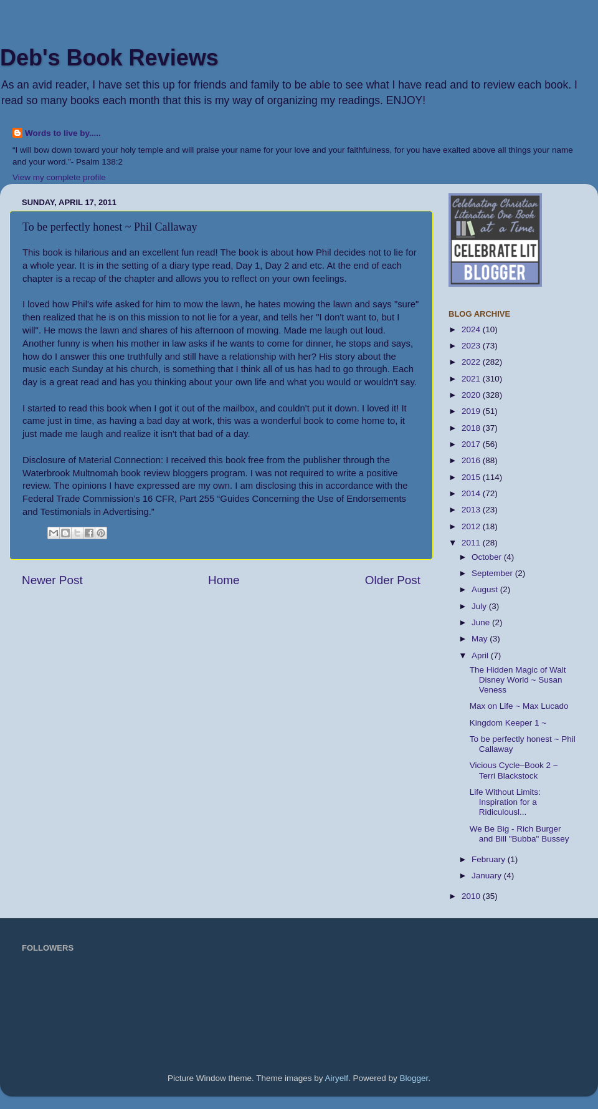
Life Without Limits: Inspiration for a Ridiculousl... (505, 802)
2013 (472, 509)
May (481, 638)
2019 (472, 411)
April (481, 655)
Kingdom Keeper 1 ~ (508, 722)
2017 (472, 444)
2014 (472, 493)
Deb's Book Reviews (109, 57)
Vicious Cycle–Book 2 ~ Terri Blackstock (514, 770)
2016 (472, 460)
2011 (472, 542)
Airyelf (337, 1078)
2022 (472, 362)
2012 (472, 526)
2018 (472, 428)
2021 (472, 378)
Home (223, 580)
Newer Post (52, 580)
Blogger (414, 1078)
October (488, 557)
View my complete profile (59, 177)
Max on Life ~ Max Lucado (519, 706)
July (480, 606)
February (490, 859)
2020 (472, 395)
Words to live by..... (63, 133)
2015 (472, 477)
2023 (472, 345)
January (488, 875)
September (493, 573)
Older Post (392, 580)
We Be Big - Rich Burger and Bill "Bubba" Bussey (519, 833)
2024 (472, 329)
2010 (472, 896)
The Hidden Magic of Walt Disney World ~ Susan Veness (518, 679)
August (486, 589)
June (482, 622)
